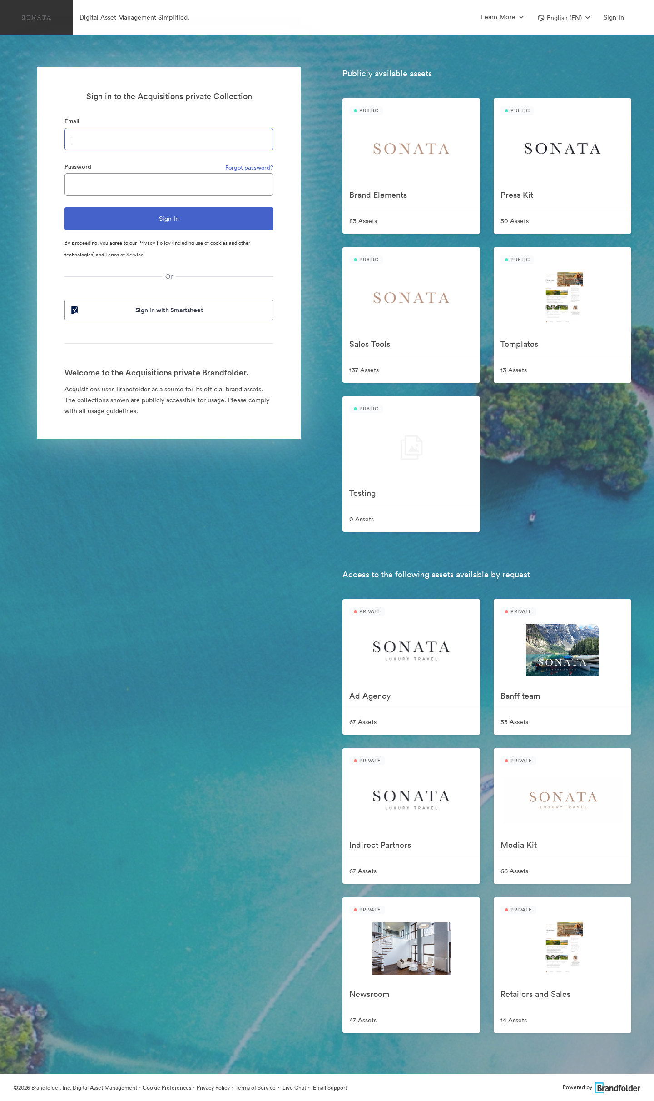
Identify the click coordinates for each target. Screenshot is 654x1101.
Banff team (520, 696)
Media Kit (518, 845)
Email (71, 121)
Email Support (329, 1087)
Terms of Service (124, 254)
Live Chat (293, 1087)
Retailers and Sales (535, 994)
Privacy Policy (154, 242)
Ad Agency (370, 696)
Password (77, 166)
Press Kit (516, 195)
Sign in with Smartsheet (136, 310)
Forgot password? (249, 167)
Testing (362, 493)
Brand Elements (378, 195)
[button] (564, 17)
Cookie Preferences (167, 1087)
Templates (519, 344)
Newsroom (369, 994)
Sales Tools (369, 344)
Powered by (601, 1087)
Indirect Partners (380, 845)
